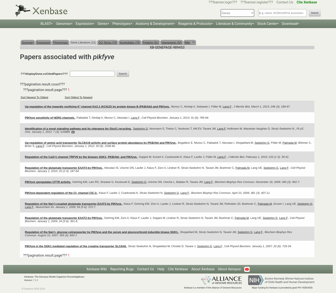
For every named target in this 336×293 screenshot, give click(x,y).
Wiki (187, 42)
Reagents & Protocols (194, 24)
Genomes (63, 24)
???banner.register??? (256, 2)
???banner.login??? (223, 2)
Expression (84, 24)
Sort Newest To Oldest (34, 97)
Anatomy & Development (154, 24)
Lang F (227, 106)
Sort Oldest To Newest (78, 97)
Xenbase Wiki (96, 269)
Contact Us (284, 2)
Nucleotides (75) (130, 42)
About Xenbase (202, 269)
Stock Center (267, 24)
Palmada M (290, 142)
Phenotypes (121, 24)
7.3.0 (35, 280)
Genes (102, 24)
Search (314, 13)
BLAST (45, 24)
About (229, 269)
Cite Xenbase (178, 269)
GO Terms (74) (108, 42)
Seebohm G (140, 128)
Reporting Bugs (122, 269)
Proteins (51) (151, 42)
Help (160, 269)
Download (289, 24)
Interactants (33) (171, 42)
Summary (28, 42)
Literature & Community (234, 24)
